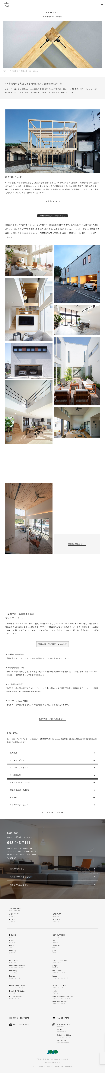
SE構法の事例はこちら (77, 544)
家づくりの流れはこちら (52, 812)
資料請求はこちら (52, 868)
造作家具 (52, 753)
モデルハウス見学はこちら (52, 877)
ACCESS (12, 858)
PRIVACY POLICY (52, 1063)
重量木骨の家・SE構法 (52, 790)
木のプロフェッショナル (52, 782)
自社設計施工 (52, 775)
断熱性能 (52, 797)
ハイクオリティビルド (52, 805)
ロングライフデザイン (52, 767)
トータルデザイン (52, 760)
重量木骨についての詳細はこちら (52, 719)
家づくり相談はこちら (52, 884)
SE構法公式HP (52, 201)
